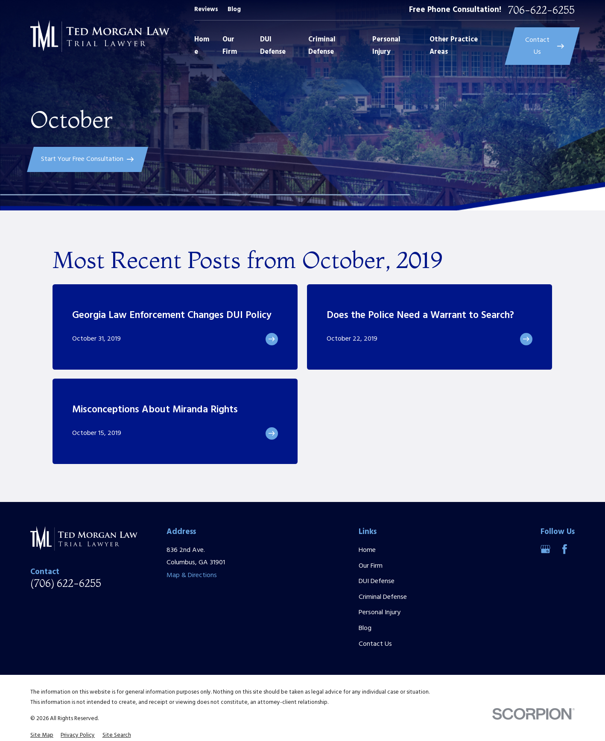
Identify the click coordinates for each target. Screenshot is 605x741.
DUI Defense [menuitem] (273, 46)
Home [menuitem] (201, 46)
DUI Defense (377, 581)
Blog (234, 10)
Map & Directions (192, 575)
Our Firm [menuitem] (229, 46)
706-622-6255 (541, 10)
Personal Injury (379, 612)
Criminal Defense (383, 597)
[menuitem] (41, 735)
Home (367, 550)
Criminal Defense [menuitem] (322, 46)
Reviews (206, 10)
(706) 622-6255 (65, 583)
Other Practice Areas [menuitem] (454, 46)
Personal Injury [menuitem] (386, 46)
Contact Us (375, 644)
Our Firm (371, 566)
